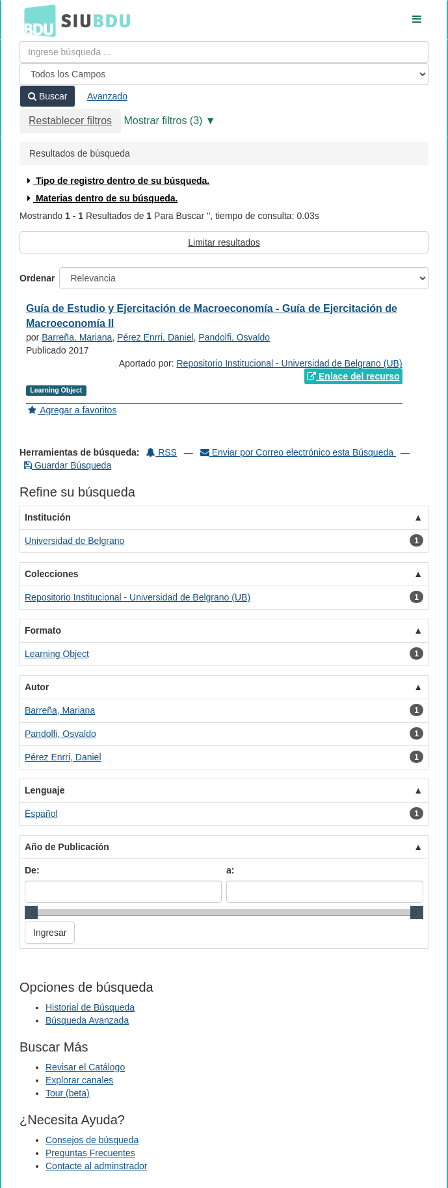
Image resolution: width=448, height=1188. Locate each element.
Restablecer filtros (70, 120)
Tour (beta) (68, 1093)
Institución (48, 517)
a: (230, 870)
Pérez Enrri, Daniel (155, 337)
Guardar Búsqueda (67, 465)
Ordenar (37, 278)
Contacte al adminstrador (96, 1166)
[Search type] (224, 74)
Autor (37, 687)
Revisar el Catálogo (85, 1067)
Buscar (47, 96)
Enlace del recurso (353, 376)
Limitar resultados (224, 242)
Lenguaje (44, 790)
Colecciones (51, 574)
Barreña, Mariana (77, 337)
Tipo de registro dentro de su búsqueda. (116, 180)
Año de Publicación (67, 847)
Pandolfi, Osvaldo (234, 337)
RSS (161, 452)
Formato (43, 630)
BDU (36, 20)
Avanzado (107, 96)
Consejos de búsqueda (92, 1140)
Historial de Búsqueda (90, 1007)
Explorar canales (79, 1080)
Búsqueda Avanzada (87, 1020)
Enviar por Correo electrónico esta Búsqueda (298, 452)
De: (32, 870)
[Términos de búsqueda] (224, 52)
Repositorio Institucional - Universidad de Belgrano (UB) (289, 363)
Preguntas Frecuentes (90, 1153)
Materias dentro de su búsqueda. (101, 198)
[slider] (31, 912)
